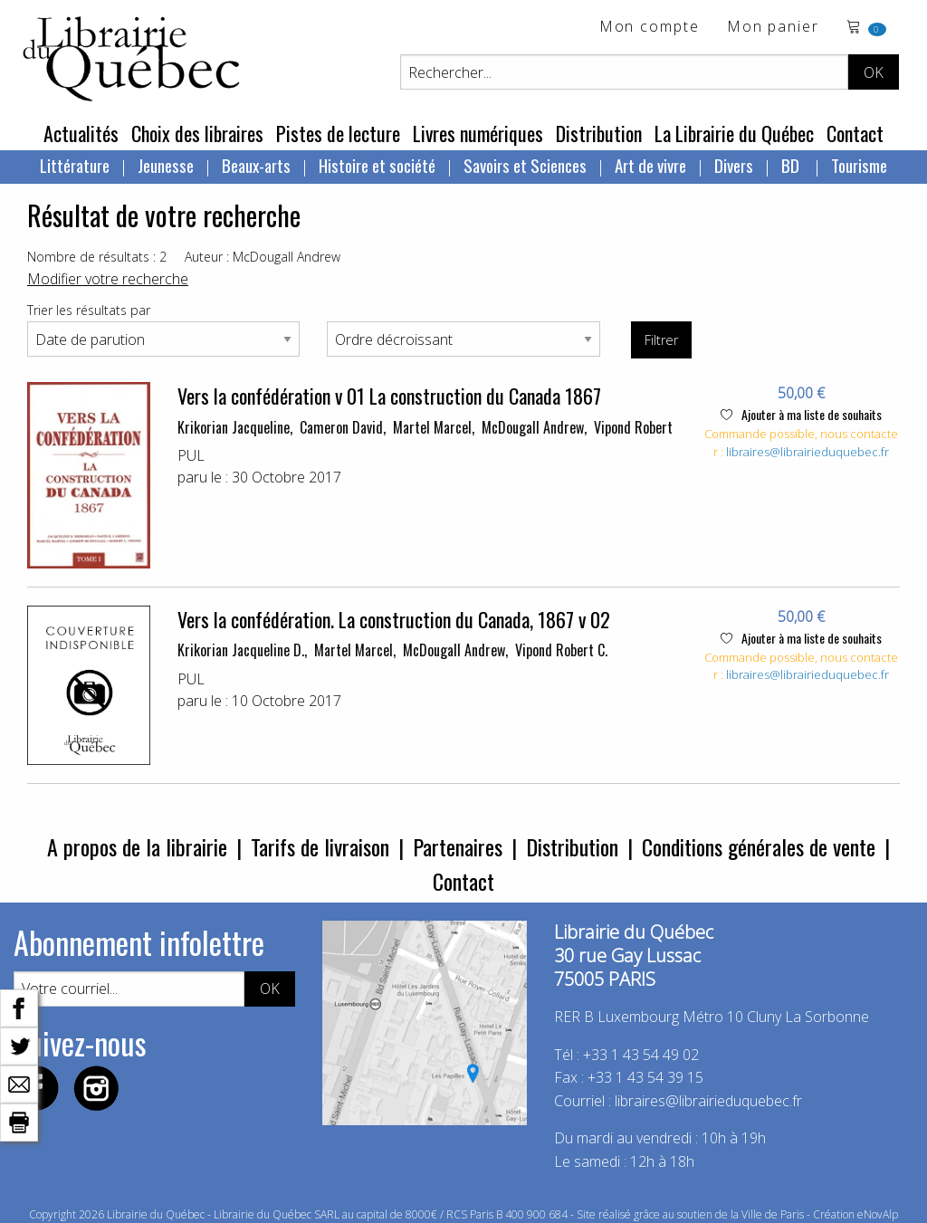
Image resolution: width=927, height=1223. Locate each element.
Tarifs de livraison (320, 846)
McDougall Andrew (533, 427)
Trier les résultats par (88, 310)
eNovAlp (877, 1214)
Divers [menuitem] (733, 164)
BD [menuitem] (792, 164)
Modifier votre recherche (107, 279)
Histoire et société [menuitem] (377, 164)
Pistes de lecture (338, 133)
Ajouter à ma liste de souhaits (801, 414)
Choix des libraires (197, 133)
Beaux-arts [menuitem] (256, 164)
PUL (191, 455)
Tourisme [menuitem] (859, 164)
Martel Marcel (432, 427)
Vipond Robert (633, 427)
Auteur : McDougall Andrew (262, 256)
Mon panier (773, 27)
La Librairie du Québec (734, 133)
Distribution (599, 133)
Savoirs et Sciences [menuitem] (525, 164)
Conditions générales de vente (758, 846)
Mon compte (649, 27)
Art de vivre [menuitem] (650, 164)
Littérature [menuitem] (75, 164)
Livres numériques (478, 133)
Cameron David (341, 427)
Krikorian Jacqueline (233, 427)
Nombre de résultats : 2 (97, 256)
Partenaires (457, 846)
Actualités (81, 133)
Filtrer (661, 340)
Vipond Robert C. (561, 650)
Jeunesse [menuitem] (166, 164)
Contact (855, 133)
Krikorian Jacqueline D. (240, 650)
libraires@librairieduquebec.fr (807, 452)
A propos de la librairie (137, 846)
